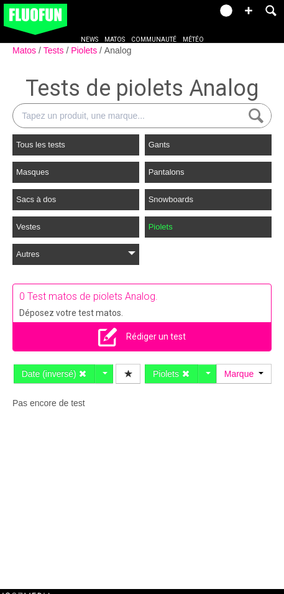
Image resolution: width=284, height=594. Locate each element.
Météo (193, 39)
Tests (55, 50)
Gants (159, 144)
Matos (114, 39)
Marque (243, 374)
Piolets (85, 50)
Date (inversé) (55, 374)
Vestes (28, 226)
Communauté (153, 39)
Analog (118, 50)
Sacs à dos (36, 199)
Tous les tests (40, 144)
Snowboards (171, 199)
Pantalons (167, 172)
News (89, 39)
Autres (75, 254)
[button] (248, 10)
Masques (32, 172)
